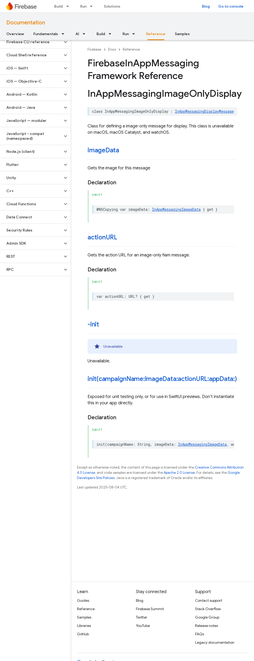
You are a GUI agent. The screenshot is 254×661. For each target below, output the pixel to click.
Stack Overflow (208, 608)
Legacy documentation (214, 642)
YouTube (143, 625)
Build (58, 6)
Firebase (94, 49)
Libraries (84, 625)
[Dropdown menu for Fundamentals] (64, 34)
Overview (15, 33)
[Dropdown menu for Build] (69, 6)
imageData (103, 150)
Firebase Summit (150, 608)
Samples (182, 33)
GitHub (83, 634)
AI (77, 33)
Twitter (141, 617)
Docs (112, 49)
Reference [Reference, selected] (155, 33)
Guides (83, 600)
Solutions (112, 6)
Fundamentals (45, 33)
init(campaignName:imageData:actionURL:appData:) (162, 379)
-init (93, 324)
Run (83, 6)
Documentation (25, 22)
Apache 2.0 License (179, 472)
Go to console (230, 6)
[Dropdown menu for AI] (85, 34)
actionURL (102, 237)
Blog (206, 6)
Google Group (207, 617)
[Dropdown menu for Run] (93, 6)
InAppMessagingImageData (176, 209)
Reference (131, 49)
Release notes (206, 625)
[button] (31, 42)
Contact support (208, 600)
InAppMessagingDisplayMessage (204, 111)
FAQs (199, 634)
